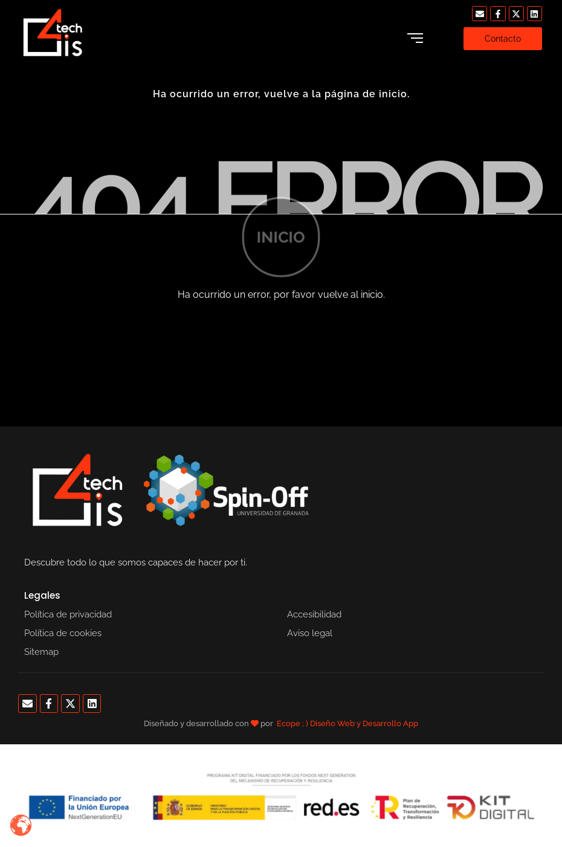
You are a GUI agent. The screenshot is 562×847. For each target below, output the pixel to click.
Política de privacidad (68, 614)
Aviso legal (309, 633)
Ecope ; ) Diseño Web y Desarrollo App (347, 723)
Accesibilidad (314, 614)
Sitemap (41, 651)
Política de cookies (63, 633)
